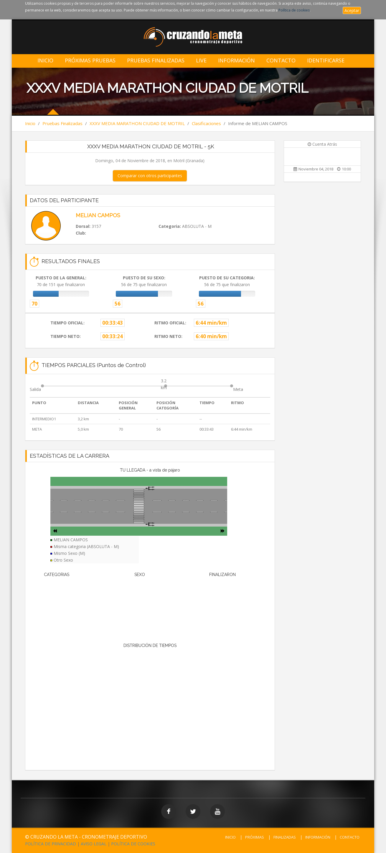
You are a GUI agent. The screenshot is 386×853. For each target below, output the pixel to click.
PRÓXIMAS (254, 837)
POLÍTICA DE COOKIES (133, 844)
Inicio (45, 60)
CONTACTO (349, 837)
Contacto (281, 60)
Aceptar (351, 10)
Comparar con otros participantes (150, 175)
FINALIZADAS (284, 837)
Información (236, 60)
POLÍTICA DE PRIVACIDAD (50, 844)
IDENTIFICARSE (325, 60)
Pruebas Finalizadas (155, 60)
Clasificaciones (206, 123)
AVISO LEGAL (93, 844)
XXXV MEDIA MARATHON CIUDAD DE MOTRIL (137, 123)
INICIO (230, 837)
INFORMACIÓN (317, 837)
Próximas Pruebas (90, 60)
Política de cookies (294, 10)
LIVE (201, 60)
